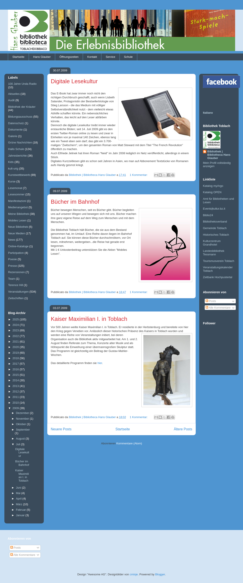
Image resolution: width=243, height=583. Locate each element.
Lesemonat (15, 188)
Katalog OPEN (212, 192)
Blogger (160, 574)
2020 (16, 347)
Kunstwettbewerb (19, 175)
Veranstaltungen (18, 291)
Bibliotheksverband (215, 221)
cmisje (134, 574)
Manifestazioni (17, 201)
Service (110, 56)
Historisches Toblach (216, 234)
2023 (16, 330)
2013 (16, 386)
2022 (16, 336)
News (11, 239)
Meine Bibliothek (18, 214)
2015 (16, 374)
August (21, 438)
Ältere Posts (183, 429)
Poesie (12, 259)
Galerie (12, 136)
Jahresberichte (17, 155)
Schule (128, 56)
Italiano (208, 112)
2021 (16, 341)
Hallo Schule (16, 149)
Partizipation (16, 252)
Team (11, 278)
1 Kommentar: (139, 175)
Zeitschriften (16, 298)
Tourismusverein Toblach (218, 261)
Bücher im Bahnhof (75, 201)
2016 (16, 369)
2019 (16, 352)
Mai (18, 493)
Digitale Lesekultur (74, 81)
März (19, 504)
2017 (16, 363)
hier (99, 363)
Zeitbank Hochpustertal (217, 277)
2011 (16, 397)
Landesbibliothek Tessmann (213, 252)
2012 (16, 391)
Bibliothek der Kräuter (21, 106)
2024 (16, 325)
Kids (11, 162)
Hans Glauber (42, 56)
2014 (16, 380)
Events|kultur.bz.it (214, 208)
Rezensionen (16, 272)
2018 (16, 358)
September (23, 429)
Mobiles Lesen (17, 220)
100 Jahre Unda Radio (22, 83)
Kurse (12, 181)
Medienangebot (18, 207)
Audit (11, 100)
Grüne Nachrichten (20, 142)
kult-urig (13, 168)
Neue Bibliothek (18, 226)
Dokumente (15, 129)
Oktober (21, 424)
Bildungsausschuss (20, 116)
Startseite (18, 56)
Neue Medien (16, 233)
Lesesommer (16, 194)
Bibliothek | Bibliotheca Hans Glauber (218, 155)
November (23, 418)
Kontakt (92, 56)
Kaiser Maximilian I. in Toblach (89, 319)
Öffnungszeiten (69, 56)
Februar (21, 509)
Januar (20, 515)
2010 (16, 402)
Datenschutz (16, 123)
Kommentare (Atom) (129, 443)
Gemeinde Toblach (215, 228)
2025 (16, 319)
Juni (19, 487)
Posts (211, 301)
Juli (18, 444)
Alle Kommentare (218, 307)
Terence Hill (15, 285)
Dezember (23, 413)
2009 (16, 408)
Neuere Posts (61, 429)
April (19, 498)
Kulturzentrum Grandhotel (212, 242)
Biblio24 (208, 215)
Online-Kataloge (18, 246)
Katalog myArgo (213, 185)
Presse (12, 265)
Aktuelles (14, 93)
